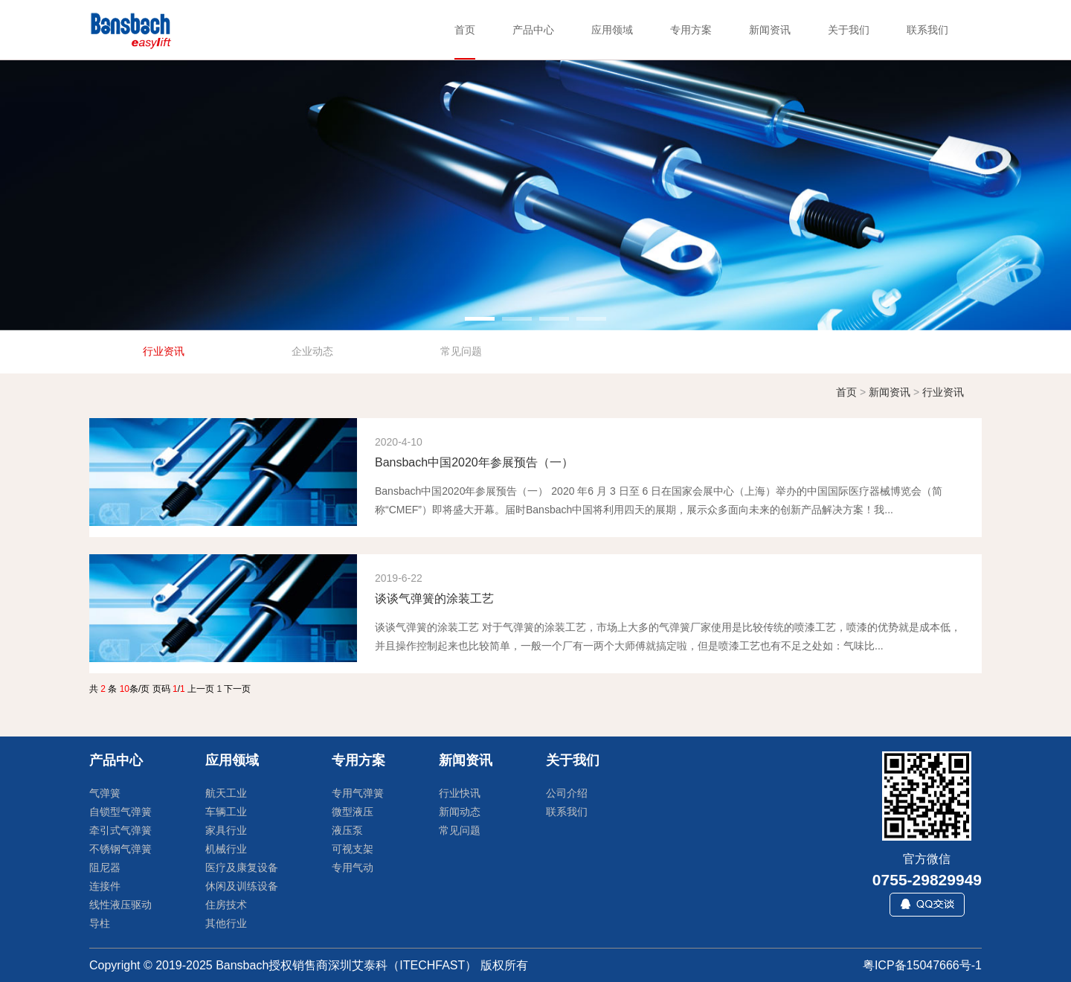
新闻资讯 (889, 392)
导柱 (99, 923)
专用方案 (358, 760)
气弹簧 (104, 793)
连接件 (104, 886)
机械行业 (226, 849)
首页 (846, 392)
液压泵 (347, 830)
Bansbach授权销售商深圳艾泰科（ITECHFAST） (346, 965)
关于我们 (572, 760)
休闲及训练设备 (241, 886)
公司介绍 (567, 793)
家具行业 (226, 830)
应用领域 (232, 760)
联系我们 (567, 812)
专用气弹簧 (358, 793)
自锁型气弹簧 (120, 812)
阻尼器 (104, 867)
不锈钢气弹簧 (120, 849)
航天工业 (226, 793)
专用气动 (352, 867)
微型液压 (352, 812)
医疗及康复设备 (241, 867)
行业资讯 (943, 392)
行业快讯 (459, 793)
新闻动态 (459, 812)
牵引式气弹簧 (120, 830)
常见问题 (459, 830)
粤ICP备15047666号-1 (922, 965)
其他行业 (226, 923)
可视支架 (352, 849)
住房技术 (226, 905)
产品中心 (116, 760)
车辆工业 (226, 812)
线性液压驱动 (120, 905)
